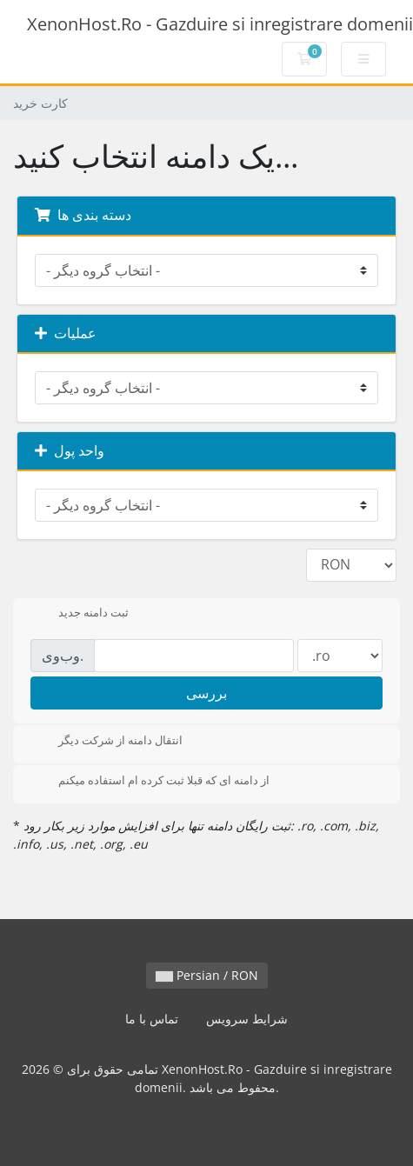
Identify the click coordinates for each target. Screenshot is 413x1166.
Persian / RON (207, 975)
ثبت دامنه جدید (79, 613)
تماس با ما (151, 1018)
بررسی (206, 693)
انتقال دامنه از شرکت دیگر (106, 741)
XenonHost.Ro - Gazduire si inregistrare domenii (220, 24)
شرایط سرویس (247, 1018)
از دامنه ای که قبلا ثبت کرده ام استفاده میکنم (150, 781)
